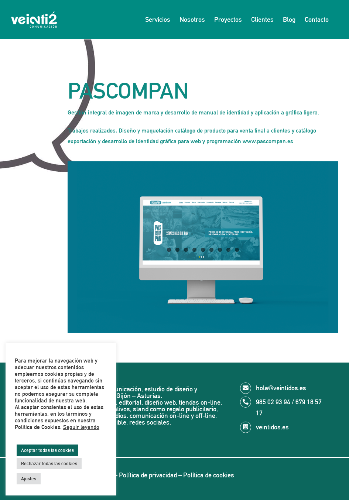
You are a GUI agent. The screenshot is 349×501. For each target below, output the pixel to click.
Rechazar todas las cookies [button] (49, 463)
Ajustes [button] (28, 478)
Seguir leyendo (81, 427)
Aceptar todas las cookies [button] (47, 450)
